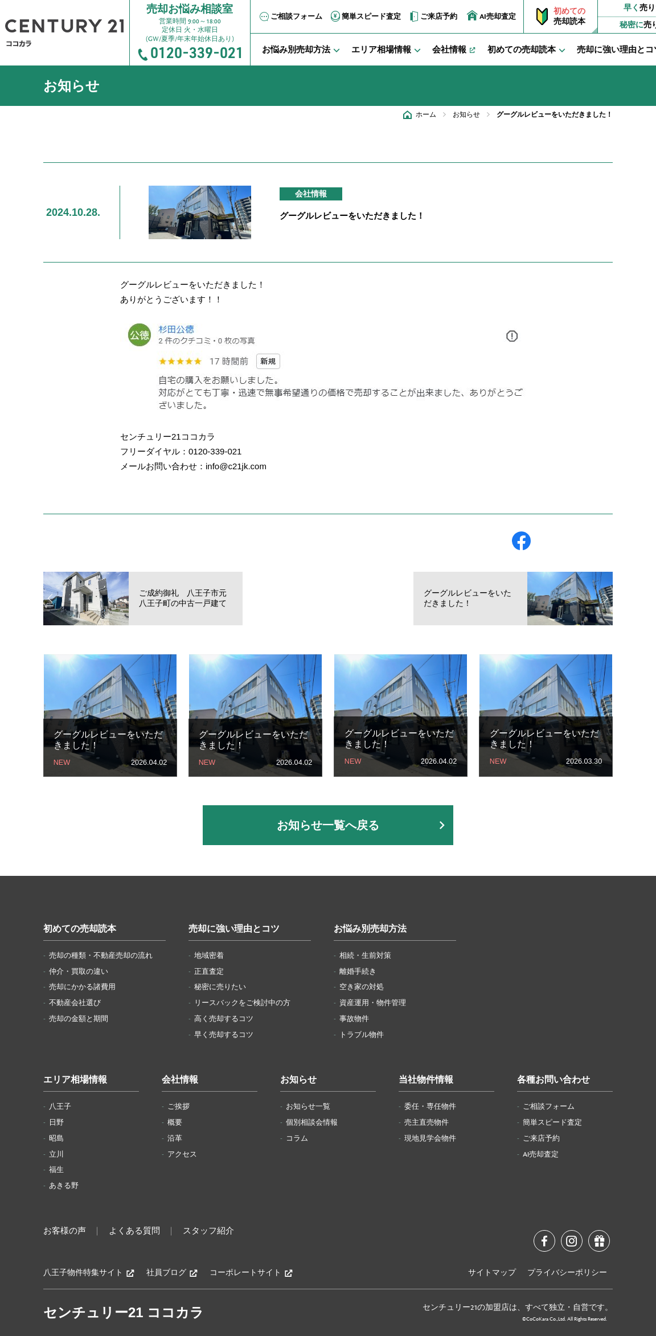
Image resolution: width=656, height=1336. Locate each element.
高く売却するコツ (223, 1018)
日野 (56, 1122)
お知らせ (466, 114)
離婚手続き (357, 971)
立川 (56, 1154)
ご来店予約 (432, 16)
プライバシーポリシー (567, 1272)
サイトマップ (492, 1272)
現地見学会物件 (430, 1138)
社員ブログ (172, 1273)
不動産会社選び (75, 1002)
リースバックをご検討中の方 (242, 1002)
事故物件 (354, 1018)
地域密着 (209, 955)
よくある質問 (134, 1231)
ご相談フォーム (290, 16)
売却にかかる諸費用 (82, 986)
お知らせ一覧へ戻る (328, 825)
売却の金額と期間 (78, 1018)
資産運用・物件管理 (372, 1002)
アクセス (182, 1154)
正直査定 (209, 971)
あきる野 (64, 1185)
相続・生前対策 (365, 955)
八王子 (60, 1106)
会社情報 (180, 1080)
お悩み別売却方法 (370, 929)
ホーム (426, 114)
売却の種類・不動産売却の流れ (101, 955)
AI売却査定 (491, 15)
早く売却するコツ (223, 1034)
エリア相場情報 (75, 1080)
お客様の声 (64, 1231)
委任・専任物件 (430, 1106)
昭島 (56, 1138)
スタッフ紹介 (208, 1231)
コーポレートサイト (251, 1273)
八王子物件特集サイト (89, 1273)
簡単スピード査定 (365, 16)
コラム (297, 1138)
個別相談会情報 (312, 1122)
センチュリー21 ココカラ (123, 1312)
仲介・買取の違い (78, 971)
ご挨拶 (178, 1106)
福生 (56, 1169)
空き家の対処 (361, 986)
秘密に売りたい (220, 986)
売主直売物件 (426, 1122)
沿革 (174, 1138)
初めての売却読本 (79, 929)
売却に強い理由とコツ (234, 929)
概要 (174, 1122)
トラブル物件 (361, 1034)
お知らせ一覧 (308, 1106)
